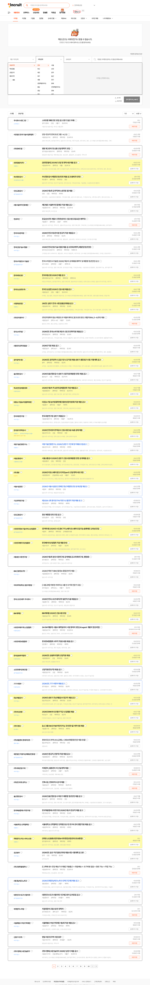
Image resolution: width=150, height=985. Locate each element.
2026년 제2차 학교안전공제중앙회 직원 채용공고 (60, 388)
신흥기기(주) (18, 937)
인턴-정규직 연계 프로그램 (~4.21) (54, 134)
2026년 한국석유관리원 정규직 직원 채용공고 (58, 233)
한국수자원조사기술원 (21, 261)
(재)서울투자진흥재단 (21, 205)
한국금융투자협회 (20, 655)
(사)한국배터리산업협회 (22, 543)
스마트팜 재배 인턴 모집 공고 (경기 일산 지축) (58, 120)
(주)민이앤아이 (19, 317)
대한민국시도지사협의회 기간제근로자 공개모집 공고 (61, 895)
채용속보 (63, 18)
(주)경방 (16, 472)
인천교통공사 (18, 191)
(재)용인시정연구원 (20, 557)
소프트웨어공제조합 (20, 670)
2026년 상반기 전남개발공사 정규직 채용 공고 (58, 697)
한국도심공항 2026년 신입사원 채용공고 (56, 289)
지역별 (15, 18)
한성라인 (17, 219)
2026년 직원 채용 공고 (50, 345)
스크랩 (12, 114)
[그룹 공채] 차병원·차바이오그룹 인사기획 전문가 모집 (61, 585)
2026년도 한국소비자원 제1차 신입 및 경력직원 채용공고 (62, 331)
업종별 (41, 18)
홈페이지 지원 (134, 169)
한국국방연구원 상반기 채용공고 (53, 416)
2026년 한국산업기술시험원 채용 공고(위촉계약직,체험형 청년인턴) (66, 247)
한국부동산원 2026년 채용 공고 (53, 275)
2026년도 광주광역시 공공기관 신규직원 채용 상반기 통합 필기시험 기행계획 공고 (71, 360)
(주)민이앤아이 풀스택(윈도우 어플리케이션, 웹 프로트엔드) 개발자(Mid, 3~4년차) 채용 (73, 317)
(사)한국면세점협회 (20, 641)
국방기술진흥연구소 (20, 444)
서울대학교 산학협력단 (21, 824)
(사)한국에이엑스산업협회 (22, 627)
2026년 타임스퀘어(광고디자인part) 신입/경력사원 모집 (62, 472)
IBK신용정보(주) (19, 571)
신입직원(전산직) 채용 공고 (52, 669)
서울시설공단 (18, 486)
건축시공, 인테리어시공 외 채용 (53, 782)
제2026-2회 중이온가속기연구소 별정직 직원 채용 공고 (62, 500)
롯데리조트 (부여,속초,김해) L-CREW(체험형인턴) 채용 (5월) (64, 740)
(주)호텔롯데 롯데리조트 (22, 740)
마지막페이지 (96, 966)
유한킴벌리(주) (19, 163)
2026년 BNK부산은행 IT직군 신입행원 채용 (58, 712)
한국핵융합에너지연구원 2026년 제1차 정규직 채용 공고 (62, 810)
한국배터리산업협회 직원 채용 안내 (54, 543)
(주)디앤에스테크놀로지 (22, 951)
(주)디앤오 (17, 726)
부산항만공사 (18, 177)
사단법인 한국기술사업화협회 (24, 134)
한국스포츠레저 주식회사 (22, 599)
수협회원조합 (18, 303)
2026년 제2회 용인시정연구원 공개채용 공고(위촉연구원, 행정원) (65, 557)
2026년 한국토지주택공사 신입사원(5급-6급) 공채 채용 (62, 430)
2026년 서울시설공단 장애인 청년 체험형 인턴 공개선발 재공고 (64, 486)
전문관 (83, 18)
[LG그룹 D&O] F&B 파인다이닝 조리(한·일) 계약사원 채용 (63, 726)
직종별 (24, 18)
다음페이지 (92, 966)
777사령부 (17, 684)
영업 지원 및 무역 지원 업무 (51, 937)
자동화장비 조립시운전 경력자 (53, 909)
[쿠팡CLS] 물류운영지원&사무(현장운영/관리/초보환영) (62, 838)
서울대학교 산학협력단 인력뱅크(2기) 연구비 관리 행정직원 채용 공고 (67, 824)
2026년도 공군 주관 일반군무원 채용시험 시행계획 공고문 (63, 852)
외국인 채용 (95, 18)
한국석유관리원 (19, 233)
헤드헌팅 (73, 18)
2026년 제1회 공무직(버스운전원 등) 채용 (57, 191)
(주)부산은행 (18, 712)
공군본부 (17, 853)
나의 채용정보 (107, 18)
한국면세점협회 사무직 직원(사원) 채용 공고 (57, 641)
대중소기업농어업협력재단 (23, 402)
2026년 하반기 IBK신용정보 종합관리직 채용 (58, 571)
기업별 (33, 18)
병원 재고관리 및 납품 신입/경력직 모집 (56, 148)
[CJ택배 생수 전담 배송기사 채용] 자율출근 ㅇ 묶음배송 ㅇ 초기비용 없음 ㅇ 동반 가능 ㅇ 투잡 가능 (77, 866)
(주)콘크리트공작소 (20, 782)
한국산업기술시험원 (20, 247)
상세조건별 (51, 18)
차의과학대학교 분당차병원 (23, 585)
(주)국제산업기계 (19, 768)
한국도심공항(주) (19, 289)
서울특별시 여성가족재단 (22, 923)
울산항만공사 (18, 374)
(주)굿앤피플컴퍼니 (20, 867)
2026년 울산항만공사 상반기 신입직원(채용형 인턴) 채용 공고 (64, 374)
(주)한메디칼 (18, 149)
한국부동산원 (18, 275)
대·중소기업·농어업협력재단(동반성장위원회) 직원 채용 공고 (63, 402)
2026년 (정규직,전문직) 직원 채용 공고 (56, 754)
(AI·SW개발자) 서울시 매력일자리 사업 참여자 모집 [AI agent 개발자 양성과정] (71, 627)
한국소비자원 (18, 332)
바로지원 (134, 126)
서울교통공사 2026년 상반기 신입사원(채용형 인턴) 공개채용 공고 (66, 458)
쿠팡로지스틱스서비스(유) (22, 838)
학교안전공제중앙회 (20, 388)
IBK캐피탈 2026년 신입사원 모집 (54, 613)
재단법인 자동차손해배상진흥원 (24, 754)
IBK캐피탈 (17, 613)
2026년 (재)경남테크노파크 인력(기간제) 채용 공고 (60, 881)
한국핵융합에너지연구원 (22, 810)
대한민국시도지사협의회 (22, 895)
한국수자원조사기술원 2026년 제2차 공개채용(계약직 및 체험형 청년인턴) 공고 (70, 261)
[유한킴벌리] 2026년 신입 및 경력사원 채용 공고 (59, 162)
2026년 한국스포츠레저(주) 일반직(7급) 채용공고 (60, 599)
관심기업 (20, 114)
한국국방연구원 (19, 416)
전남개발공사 (18, 698)
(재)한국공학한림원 (20, 346)
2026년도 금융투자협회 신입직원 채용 (56, 655)
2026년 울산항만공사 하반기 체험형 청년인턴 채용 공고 (62, 796)
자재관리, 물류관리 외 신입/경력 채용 (55, 768)
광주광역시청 (18, 360)
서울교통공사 (18, 458)
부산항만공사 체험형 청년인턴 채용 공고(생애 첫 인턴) (61, 176)
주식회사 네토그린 (20, 120)
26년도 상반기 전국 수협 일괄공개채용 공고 (57, 303)
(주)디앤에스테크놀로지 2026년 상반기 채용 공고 (60, 951)
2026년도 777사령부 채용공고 (53, 683)
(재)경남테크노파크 (20, 881)
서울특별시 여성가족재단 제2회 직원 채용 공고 (58, 923)
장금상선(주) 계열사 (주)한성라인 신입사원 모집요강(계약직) (64, 219)
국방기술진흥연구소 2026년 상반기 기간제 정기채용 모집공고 (64, 444)
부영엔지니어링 (19, 909)
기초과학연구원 (19, 501)
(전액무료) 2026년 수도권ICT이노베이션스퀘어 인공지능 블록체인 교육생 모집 (70, 528)
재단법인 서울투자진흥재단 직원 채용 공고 (57, 205)
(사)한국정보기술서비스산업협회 (25, 529)
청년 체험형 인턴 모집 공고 (51, 514)
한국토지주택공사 (20, 430)
